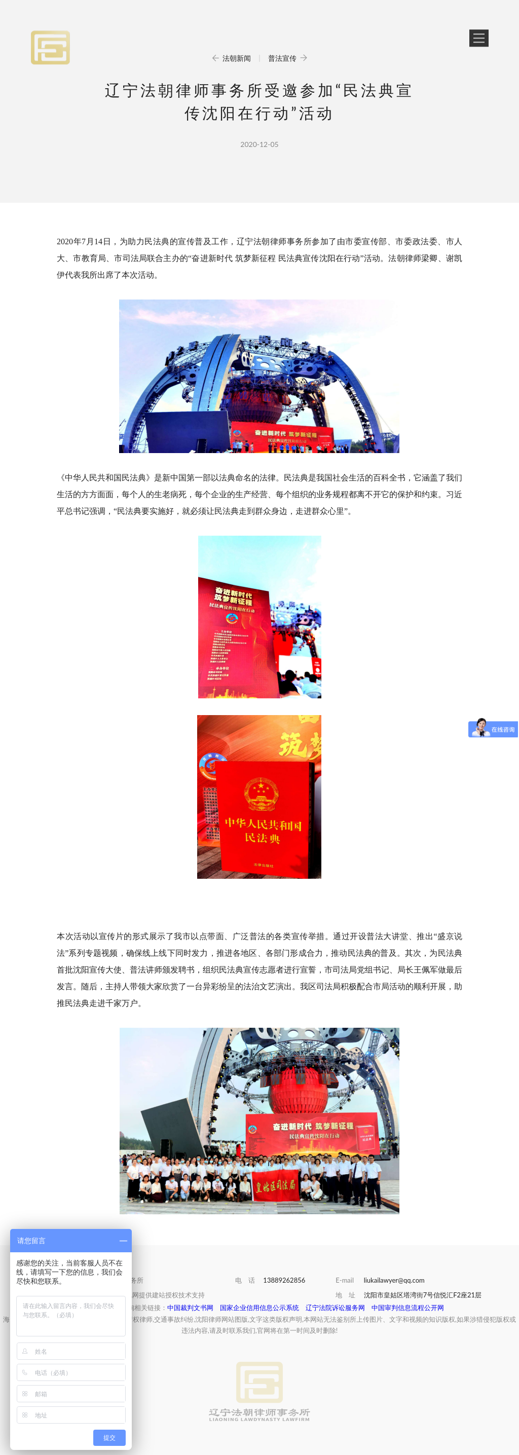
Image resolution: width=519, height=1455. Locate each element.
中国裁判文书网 (190, 1307)
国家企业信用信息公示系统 (259, 1307)
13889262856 (284, 1280)
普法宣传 (288, 58)
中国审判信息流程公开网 (408, 1307)
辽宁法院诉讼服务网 (335, 1307)
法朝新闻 (232, 58)
